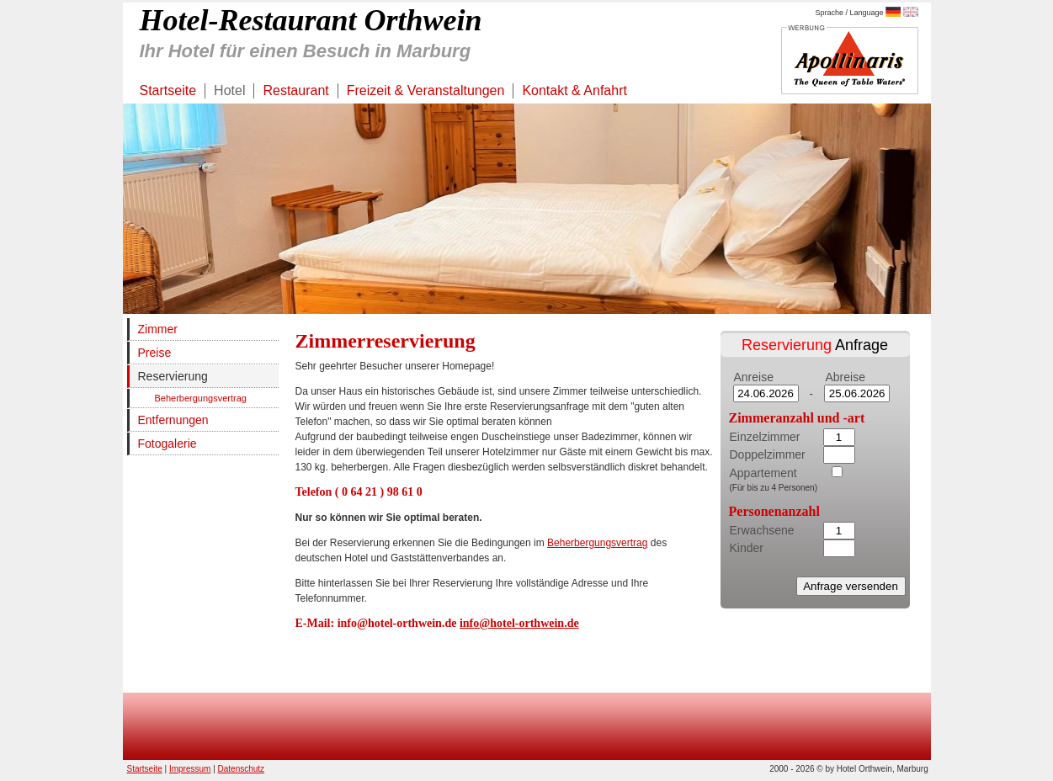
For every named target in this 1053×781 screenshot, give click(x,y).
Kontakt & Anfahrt (574, 90)
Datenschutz (241, 768)
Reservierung (173, 376)
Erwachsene (762, 530)
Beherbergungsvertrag (201, 398)
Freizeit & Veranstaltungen (426, 90)
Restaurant (295, 90)
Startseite (168, 90)
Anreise (754, 377)
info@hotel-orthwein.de (519, 623)
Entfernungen (173, 420)
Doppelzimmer (768, 454)
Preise (155, 352)
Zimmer (158, 329)
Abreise (845, 377)
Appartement (763, 473)
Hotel (229, 90)
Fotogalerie (167, 443)
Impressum (189, 768)
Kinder (746, 548)
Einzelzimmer (765, 437)
